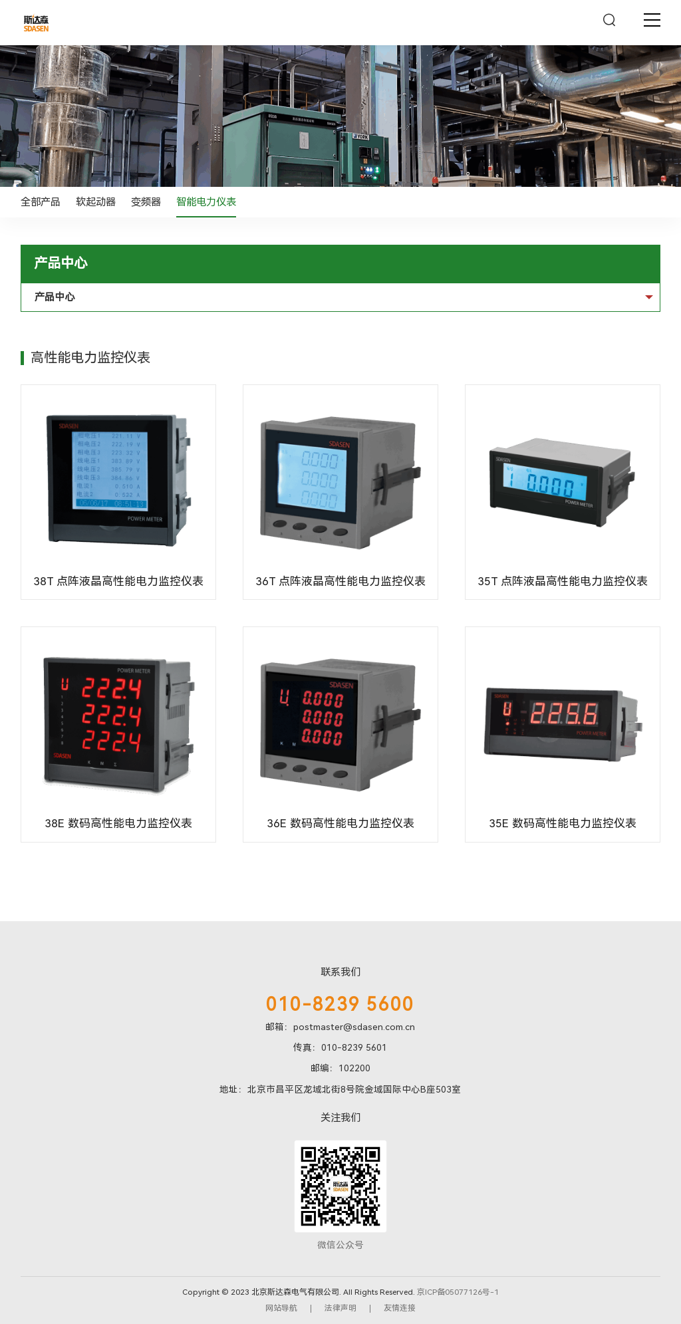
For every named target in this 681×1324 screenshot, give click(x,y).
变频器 (146, 202)
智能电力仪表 (206, 202)
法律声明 (340, 1308)
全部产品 (41, 202)
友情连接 (400, 1308)
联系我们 (340, 972)
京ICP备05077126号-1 (458, 1292)
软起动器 (96, 202)
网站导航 (281, 1308)
